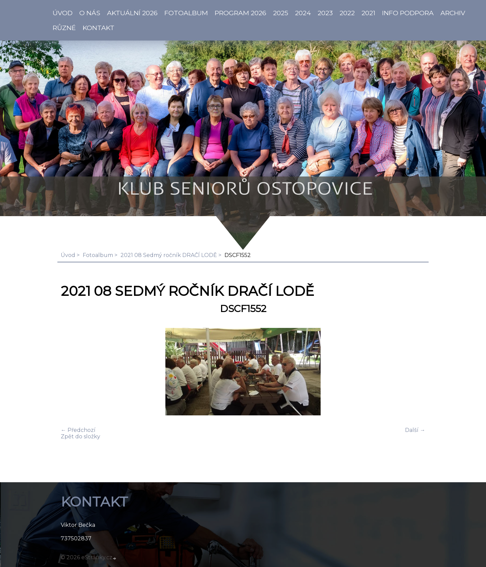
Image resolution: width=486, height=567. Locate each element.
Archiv (452, 13)
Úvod (68, 255)
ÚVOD (63, 13)
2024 (303, 13)
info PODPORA (408, 13)
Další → (415, 430)
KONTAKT (98, 28)
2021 (368, 13)
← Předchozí (78, 430)
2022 (347, 13)
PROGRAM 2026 (240, 13)
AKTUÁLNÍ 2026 (132, 13)
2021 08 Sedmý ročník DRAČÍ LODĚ (168, 255)
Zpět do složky (80, 436)
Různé (64, 28)
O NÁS (89, 13)
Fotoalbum (186, 13)
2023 (325, 13)
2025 (280, 13)
